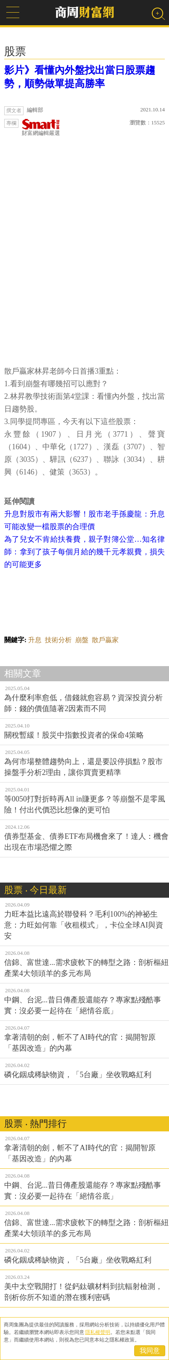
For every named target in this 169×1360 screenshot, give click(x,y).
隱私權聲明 (97, 1332)
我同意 (150, 1350)
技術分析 (58, 639)
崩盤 (81, 639)
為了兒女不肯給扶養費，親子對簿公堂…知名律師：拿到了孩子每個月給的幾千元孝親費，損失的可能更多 (84, 552)
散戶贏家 (105, 639)
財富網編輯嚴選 (41, 127)
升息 (35, 639)
